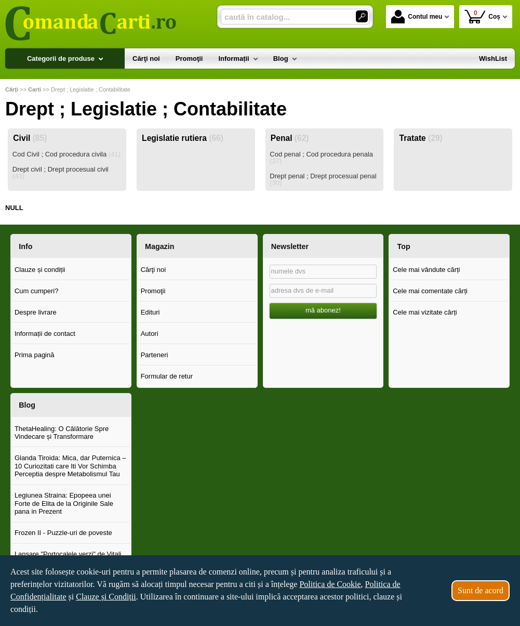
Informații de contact (45, 333)
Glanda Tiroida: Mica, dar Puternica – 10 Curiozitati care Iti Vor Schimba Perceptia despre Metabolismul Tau (70, 466)
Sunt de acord (480, 590)
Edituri (150, 312)
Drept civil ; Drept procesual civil (60, 172)
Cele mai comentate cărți (430, 291)
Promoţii (153, 291)
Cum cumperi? (37, 291)
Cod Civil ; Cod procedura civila (66, 154)
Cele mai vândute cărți (426, 269)
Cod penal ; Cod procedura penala (321, 157)
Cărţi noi (153, 269)
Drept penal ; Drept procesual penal (323, 179)
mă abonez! (323, 310)
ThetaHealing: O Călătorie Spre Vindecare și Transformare (62, 433)
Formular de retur (167, 376)
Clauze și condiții (40, 269)
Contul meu (416, 16)
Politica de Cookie (330, 584)
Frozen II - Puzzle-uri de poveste (63, 533)
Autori (149, 333)
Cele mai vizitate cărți (425, 312)
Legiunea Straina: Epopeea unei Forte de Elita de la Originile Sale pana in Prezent (64, 503)
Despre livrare (36, 312)
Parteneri (154, 355)
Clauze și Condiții (106, 596)
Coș (482, 16)
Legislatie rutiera (182, 138)
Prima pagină (35, 355)
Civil (30, 138)
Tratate (421, 138)
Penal (290, 138)
